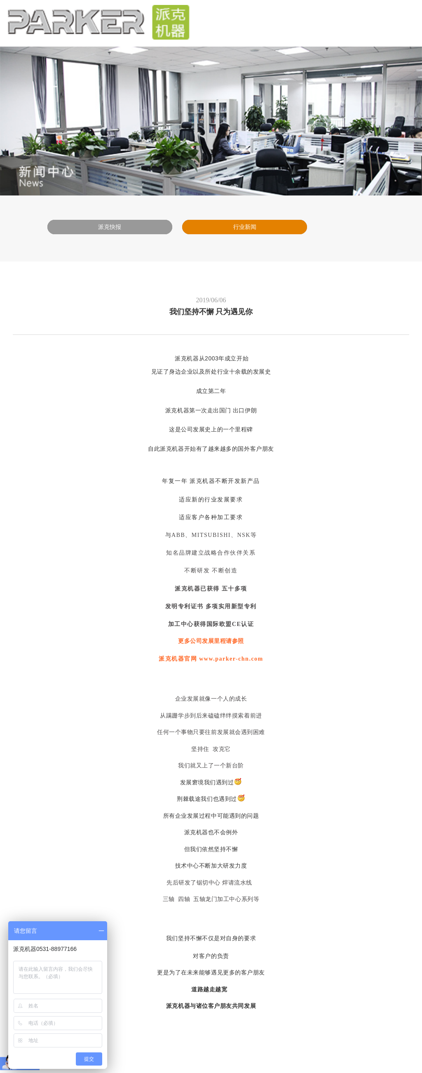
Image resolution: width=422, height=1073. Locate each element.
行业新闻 (244, 227)
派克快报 (109, 227)
